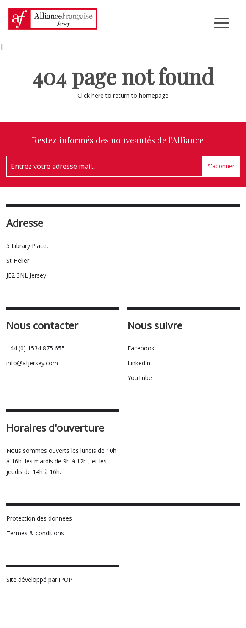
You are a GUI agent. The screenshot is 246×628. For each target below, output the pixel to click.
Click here (90, 95)
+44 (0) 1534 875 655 (35, 348)
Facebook (141, 348)
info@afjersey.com (32, 363)
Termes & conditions (35, 533)
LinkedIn (138, 363)
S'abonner (221, 166)
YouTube (139, 378)
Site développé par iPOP (39, 580)
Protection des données (39, 518)
